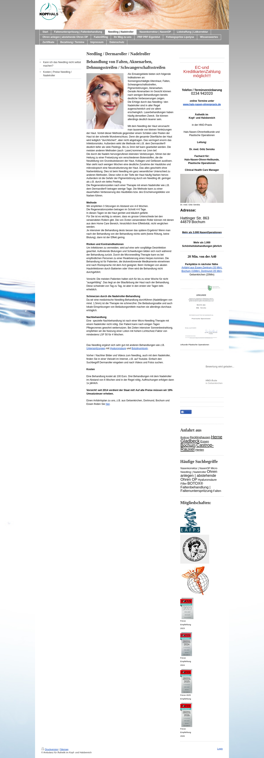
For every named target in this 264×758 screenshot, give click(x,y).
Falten (217, 491)
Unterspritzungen (95, 348)
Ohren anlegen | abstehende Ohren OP (198, 476)
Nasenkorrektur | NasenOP (195, 468)
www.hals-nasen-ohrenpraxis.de (202, 104)
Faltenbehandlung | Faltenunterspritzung (196, 489)
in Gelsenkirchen (214, 381)
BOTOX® (195, 483)
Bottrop (184, 437)
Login (220, 748)
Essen (204, 441)
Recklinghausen (200, 437)
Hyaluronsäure (118, 348)
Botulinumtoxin (140, 348)
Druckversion (49, 749)
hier (108, 404)
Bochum (188, 445)
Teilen (186, 412)
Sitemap (64, 749)
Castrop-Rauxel (197, 447)
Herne (216, 437)
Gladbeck (190, 441)
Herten (199, 449)
